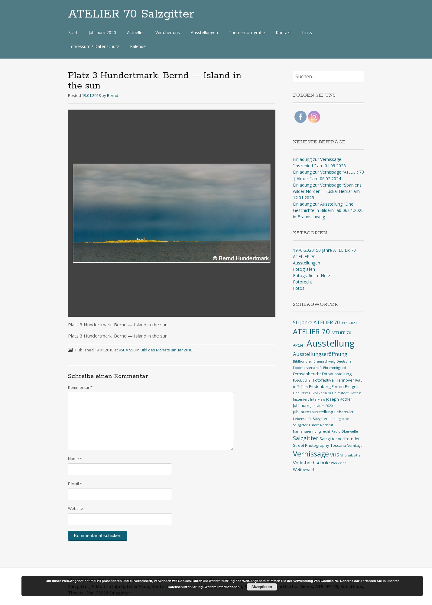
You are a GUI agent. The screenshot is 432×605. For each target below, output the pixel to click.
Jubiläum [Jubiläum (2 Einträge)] (301, 405)
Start (73, 32)
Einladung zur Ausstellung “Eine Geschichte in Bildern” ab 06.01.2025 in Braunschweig (328, 210)
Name (75, 458)
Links (307, 32)
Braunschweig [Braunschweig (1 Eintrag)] (324, 361)
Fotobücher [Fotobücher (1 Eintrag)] (302, 380)
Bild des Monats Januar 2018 (166, 350)
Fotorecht (302, 282)
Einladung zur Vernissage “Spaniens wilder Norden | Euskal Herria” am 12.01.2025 (327, 191)
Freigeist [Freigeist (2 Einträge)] (353, 386)
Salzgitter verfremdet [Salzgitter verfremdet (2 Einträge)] (339, 438)
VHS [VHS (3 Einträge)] (334, 455)
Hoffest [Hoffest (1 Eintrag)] (355, 393)
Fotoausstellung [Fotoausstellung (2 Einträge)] (337, 373)
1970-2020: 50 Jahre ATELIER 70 (324, 250)
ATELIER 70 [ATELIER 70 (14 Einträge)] (311, 331)
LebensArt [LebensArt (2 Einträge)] (343, 412)
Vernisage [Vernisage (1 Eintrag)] (354, 445)
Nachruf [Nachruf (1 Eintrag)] (326, 425)
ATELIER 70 (304, 256)
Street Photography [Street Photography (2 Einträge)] (311, 445)
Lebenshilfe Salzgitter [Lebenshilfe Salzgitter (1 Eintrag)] (310, 419)
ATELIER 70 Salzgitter (131, 14)
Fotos (298, 288)
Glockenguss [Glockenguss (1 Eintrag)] (321, 393)
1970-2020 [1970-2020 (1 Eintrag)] (349, 323)
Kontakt (283, 32)
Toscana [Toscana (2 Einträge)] (338, 445)
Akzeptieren (262, 587)
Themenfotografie (247, 32)
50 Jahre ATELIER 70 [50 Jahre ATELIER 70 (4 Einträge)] (316, 322)
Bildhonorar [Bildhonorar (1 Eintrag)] (302, 361)
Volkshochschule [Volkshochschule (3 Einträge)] (311, 462)
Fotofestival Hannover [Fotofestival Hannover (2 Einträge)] (333, 380)
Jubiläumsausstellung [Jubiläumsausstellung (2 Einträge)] (313, 412)
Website (75, 508)
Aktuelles (136, 32)
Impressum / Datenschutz (93, 46)
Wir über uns (167, 32)
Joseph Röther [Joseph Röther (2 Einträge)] (339, 399)
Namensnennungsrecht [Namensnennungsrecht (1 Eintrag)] (311, 431)
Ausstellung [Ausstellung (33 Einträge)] (331, 343)
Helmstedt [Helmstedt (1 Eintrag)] (340, 393)
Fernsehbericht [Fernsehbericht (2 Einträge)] (307, 373)
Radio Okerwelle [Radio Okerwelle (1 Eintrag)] (344, 431)
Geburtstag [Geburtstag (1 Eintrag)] (301, 393)
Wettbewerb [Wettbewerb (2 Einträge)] (304, 469)
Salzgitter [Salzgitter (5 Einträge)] (305, 438)
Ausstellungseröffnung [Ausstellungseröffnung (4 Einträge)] (320, 354)
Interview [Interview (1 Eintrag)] (317, 399)
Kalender (138, 46)
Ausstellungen (204, 32)
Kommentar (80, 387)
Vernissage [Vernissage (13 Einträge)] (311, 454)
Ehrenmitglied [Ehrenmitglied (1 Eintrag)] (334, 368)
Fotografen (304, 269)
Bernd (112, 95)
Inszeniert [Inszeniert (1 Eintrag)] (301, 399)
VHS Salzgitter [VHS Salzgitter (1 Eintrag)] (351, 455)
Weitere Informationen (222, 587)
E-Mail (75, 483)
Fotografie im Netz (311, 275)
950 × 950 (127, 350)
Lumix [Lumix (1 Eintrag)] (314, 425)
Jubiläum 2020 (102, 32)
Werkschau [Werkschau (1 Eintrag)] (340, 463)
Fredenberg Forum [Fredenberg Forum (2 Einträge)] (326, 386)
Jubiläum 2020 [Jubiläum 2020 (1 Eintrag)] (321, 406)
